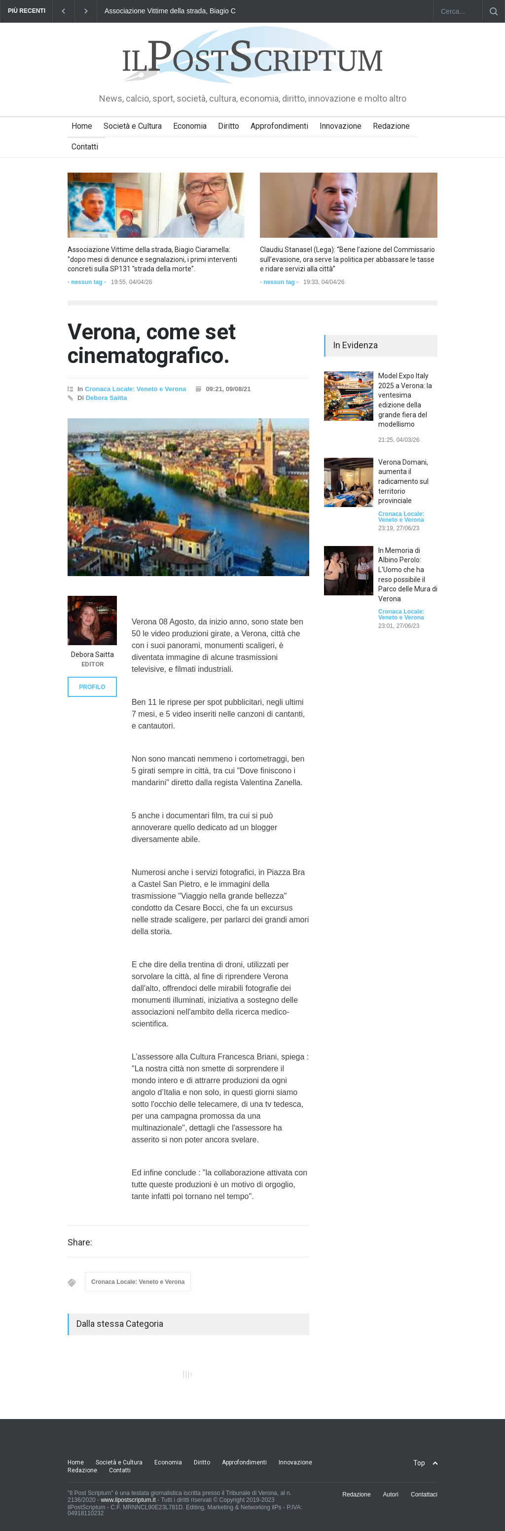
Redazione (391, 126)
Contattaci (424, 1494)
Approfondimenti (279, 126)
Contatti (85, 146)
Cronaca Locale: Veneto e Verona (135, 389)
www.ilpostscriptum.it (128, 1499)
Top (419, 1463)
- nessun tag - (87, 282)
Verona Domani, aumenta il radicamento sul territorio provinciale (403, 481)
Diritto (228, 126)
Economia (190, 126)
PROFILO (92, 687)
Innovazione (340, 126)
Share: (80, 1242)
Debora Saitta (106, 397)
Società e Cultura (133, 126)
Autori (390, 1494)
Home (82, 126)
